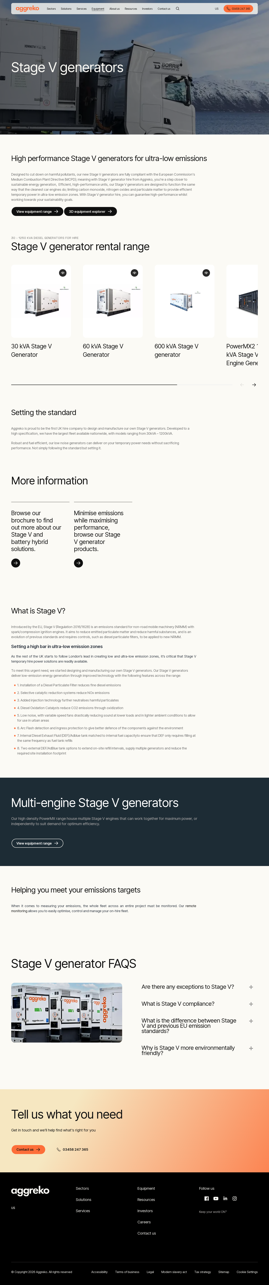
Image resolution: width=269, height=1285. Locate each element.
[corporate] (27, 9)
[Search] (177, 8)
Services (83, 1206)
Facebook (206, 1194)
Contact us (146, 1228)
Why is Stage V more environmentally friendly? (190, 1047)
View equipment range (34, 212)
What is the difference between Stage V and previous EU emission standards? (186, 1023)
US (217, 9)
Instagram (234, 1194)
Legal (150, 1267)
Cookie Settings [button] (247, 1267)
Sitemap (223, 1267)
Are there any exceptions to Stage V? (190, 986)
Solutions (83, 1195)
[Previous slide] (242, 385)
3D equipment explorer (87, 212)
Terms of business (127, 1267)
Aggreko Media (215, 1194)
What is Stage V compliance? (179, 1002)
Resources (146, 1195)
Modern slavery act (174, 1267)
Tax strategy (202, 1267)
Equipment (146, 1183)
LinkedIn (224, 1194)
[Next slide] (254, 385)
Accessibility (99, 1267)
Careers (144, 1217)
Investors (145, 1206)
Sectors (82, 1183)
